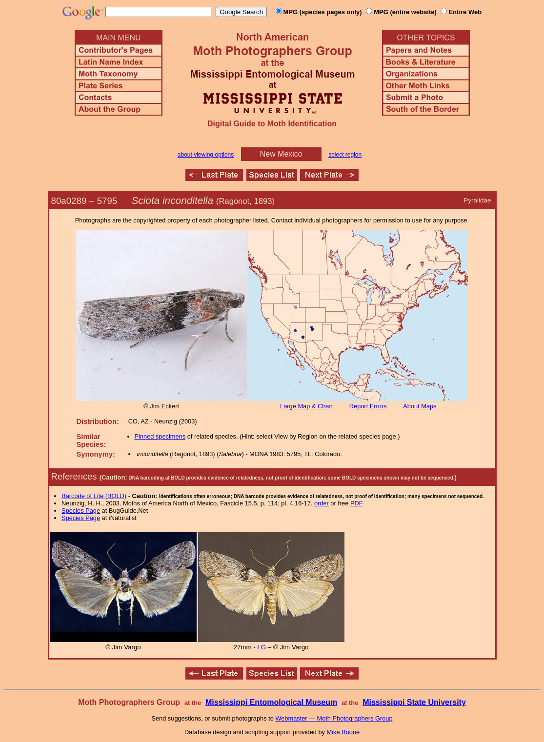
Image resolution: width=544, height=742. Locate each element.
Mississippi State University (414, 702)
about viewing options (206, 154)
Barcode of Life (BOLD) (93, 496)
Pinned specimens (160, 436)
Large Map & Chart (306, 406)
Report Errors (368, 406)
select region (345, 154)
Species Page (80, 510)
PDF (356, 503)
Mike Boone (343, 732)
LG (261, 647)
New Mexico (281, 154)
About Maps (419, 406)
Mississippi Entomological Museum (271, 702)
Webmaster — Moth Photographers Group (333, 718)
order (321, 503)
